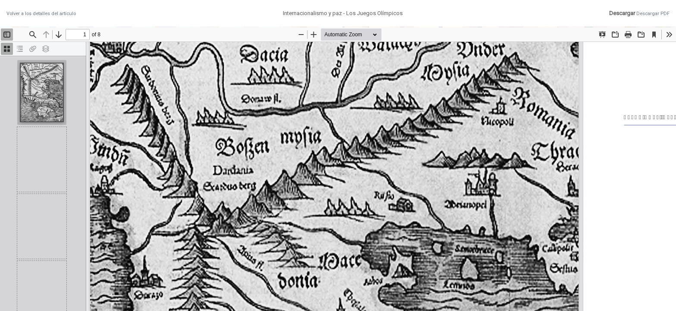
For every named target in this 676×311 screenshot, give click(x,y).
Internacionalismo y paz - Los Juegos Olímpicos (343, 13)
